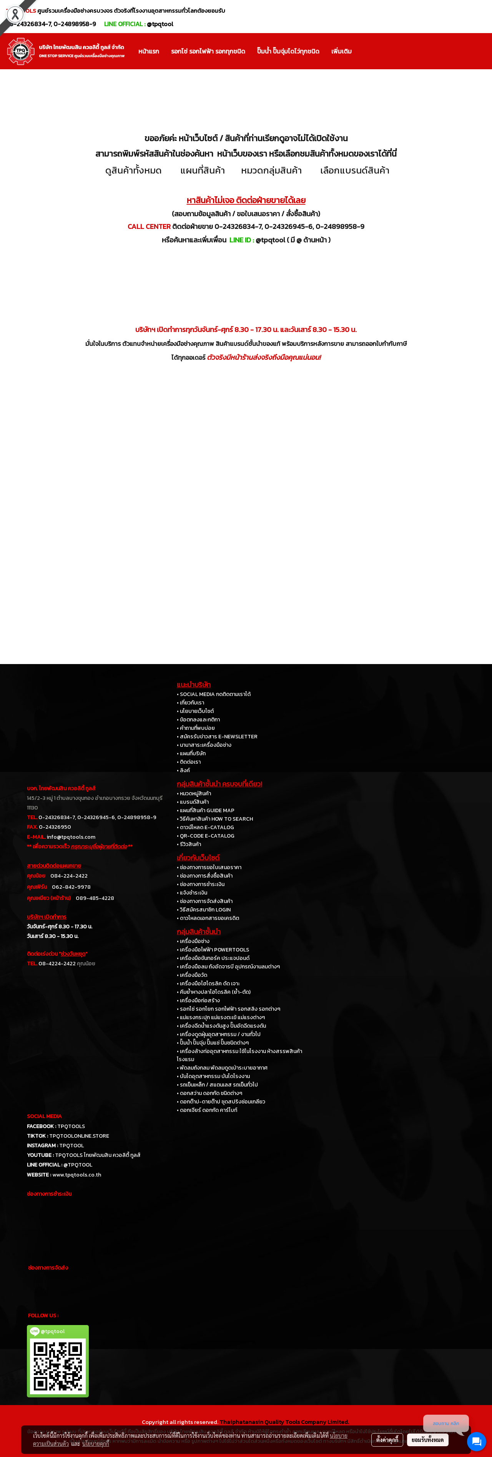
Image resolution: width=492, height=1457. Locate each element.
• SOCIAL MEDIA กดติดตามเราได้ (214, 694)
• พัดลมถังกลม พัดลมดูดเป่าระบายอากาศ (222, 1068)
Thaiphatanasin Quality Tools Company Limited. (284, 1421)
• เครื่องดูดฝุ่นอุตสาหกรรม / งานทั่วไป (219, 1034)
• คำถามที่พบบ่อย (196, 728)
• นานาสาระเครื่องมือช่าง (204, 745)
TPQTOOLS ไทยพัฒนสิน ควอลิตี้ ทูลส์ (98, 1155)
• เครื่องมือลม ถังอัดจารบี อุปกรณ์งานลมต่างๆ (228, 967)
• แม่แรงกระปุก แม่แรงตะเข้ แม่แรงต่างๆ (221, 1017)
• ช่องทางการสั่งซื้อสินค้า (205, 876)
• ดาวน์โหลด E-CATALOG (205, 827)
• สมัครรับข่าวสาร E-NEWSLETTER (217, 737)
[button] (364, 51)
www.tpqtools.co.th (76, 1175)
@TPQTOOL (77, 1165)
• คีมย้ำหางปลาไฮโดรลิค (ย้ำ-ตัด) (214, 992)
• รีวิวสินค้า (189, 844)
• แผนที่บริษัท (191, 753)
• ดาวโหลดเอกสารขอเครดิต (208, 918)
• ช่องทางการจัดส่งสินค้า (205, 901)
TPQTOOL (71, 1146)
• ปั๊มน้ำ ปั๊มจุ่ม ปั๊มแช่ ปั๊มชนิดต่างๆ (213, 1043)
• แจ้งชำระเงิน (192, 893)
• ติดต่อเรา (189, 762)
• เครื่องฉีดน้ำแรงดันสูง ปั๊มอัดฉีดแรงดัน (221, 1026)
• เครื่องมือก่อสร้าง (198, 1000)
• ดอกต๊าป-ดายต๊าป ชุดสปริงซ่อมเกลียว (221, 1102)
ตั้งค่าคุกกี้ (387, 1439)
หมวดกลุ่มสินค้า (271, 170)
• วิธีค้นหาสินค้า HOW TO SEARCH (215, 819)
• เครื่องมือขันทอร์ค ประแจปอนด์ (213, 958)
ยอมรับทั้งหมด (428, 1439)
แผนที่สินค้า (202, 170)
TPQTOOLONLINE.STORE (79, 1136)
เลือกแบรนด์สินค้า (354, 170)
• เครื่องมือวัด (192, 975)
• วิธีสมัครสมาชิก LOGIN (204, 910)
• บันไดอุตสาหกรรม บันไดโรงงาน (213, 1076)
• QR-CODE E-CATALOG (205, 836)
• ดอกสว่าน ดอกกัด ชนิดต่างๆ (209, 1093)
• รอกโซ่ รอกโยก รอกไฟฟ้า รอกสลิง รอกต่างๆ (228, 1009)
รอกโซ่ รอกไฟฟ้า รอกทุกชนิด (208, 51)
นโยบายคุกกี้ (95, 1443)
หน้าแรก (148, 51)
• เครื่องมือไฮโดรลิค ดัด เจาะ (208, 984)
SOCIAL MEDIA (44, 1116)
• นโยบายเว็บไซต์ (195, 711)
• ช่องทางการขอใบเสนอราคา (209, 867)
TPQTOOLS (71, 1126)
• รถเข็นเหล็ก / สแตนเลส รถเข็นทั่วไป (217, 1085)
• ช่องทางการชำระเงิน (200, 884)
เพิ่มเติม (341, 51)
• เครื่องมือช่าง (193, 941)
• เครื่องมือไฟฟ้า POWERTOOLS (213, 950)
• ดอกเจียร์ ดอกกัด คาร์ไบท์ (207, 1110)
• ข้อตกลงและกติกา (198, 720)
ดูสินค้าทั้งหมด (133, 170)
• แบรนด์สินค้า (193, 802)
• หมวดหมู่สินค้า (194, 793)
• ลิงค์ (183, 770)
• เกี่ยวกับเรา (190, 703)
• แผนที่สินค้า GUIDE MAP (205, 810)
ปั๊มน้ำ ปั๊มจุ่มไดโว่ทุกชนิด (288, 51)
